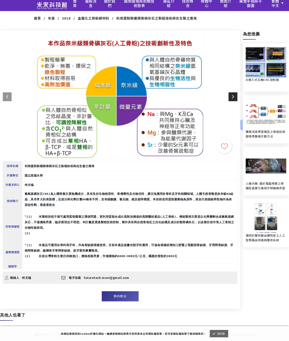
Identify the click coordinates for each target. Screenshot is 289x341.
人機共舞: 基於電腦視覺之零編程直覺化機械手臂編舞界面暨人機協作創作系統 (265, 185)
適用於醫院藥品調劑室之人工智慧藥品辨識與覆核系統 (265, 237)
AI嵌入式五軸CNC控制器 (262, 79)
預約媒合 (120, 296)
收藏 (224, 146)
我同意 (221, 333)
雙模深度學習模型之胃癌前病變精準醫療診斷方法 (265, 133)
